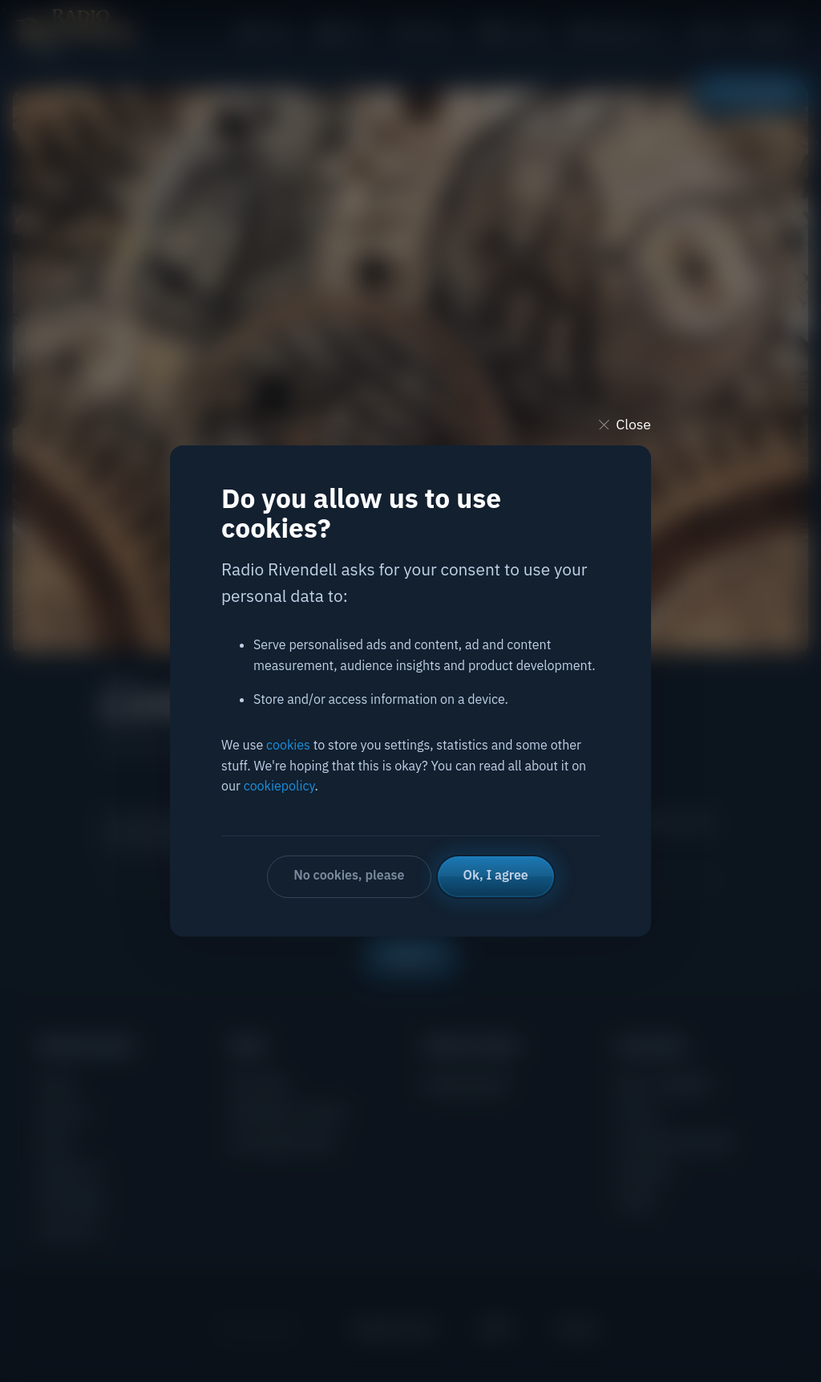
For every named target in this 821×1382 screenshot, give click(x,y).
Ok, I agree (495, 875)
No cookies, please (348, 875)
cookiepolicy (279, 786)
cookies (288, 745)
